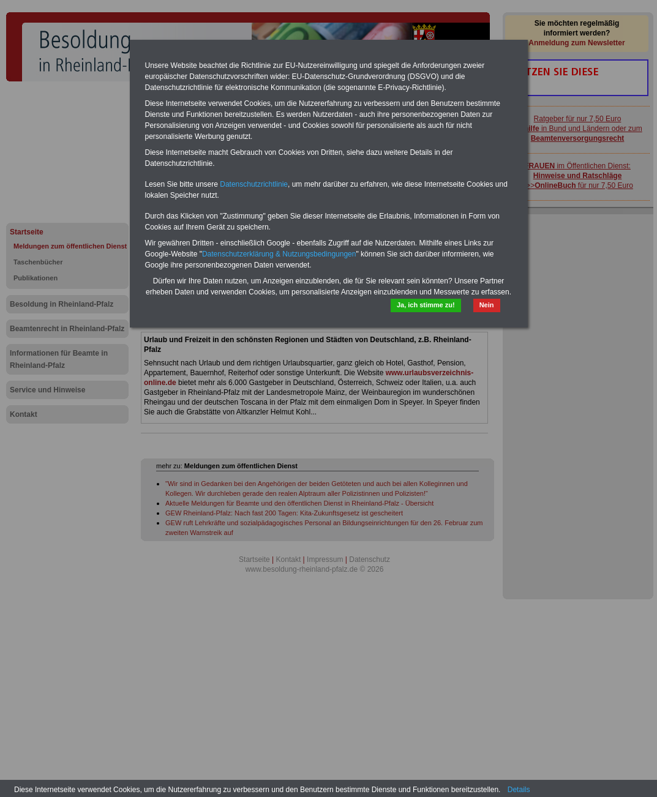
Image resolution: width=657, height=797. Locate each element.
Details (519, 789)
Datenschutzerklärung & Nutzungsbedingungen (279, 254)
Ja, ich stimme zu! (426, 305)
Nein (486, 305)
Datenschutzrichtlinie (254, 184)
